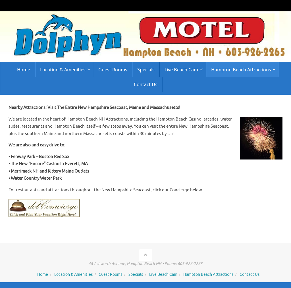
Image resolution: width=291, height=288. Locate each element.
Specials (135, 274)
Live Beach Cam (163, 274)
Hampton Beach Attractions (208, 274)
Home (42, 274)
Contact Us (249, 274)
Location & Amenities (73, 274)
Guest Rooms (110, 274)
